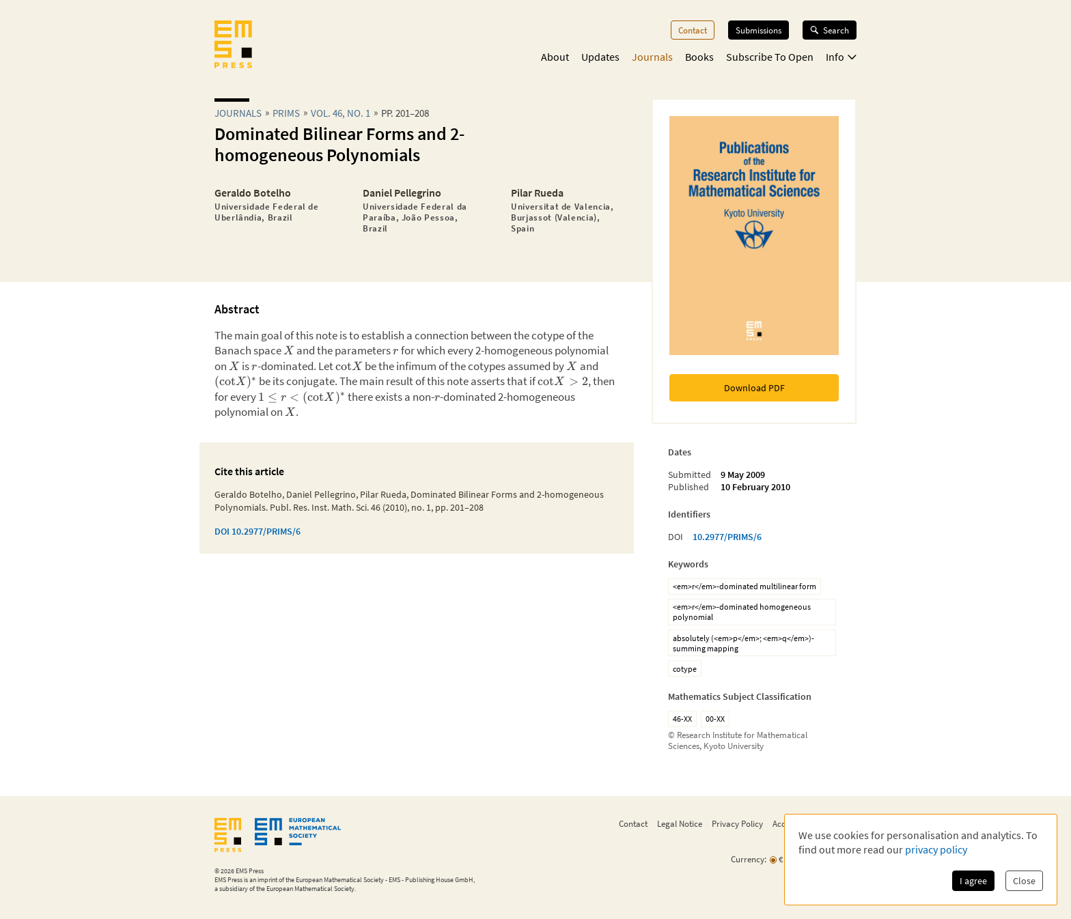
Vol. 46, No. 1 (340, 113)
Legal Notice (679, 823)
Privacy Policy (737, 823)
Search (829, 30)
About (555, 56)
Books (699, 56)
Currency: (748, 859)
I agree (973, 881)
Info (841, 56)
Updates (600, 56)
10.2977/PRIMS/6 (727, 537)
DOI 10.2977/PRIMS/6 (257, 531)
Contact (692, 30)
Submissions (758, 30)
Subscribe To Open (769, 56)
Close (1024, 881)
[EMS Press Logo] (233, 45)
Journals (652, 56)
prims (286, 113)
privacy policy (936, 849)
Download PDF (754, 388)
